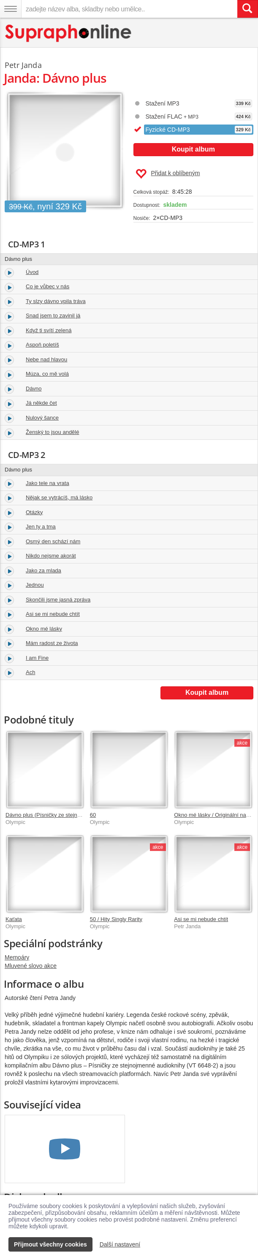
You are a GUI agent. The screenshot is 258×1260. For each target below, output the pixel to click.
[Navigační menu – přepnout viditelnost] (10, 9)
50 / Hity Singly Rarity (116, 919)
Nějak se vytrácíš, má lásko (59, 497)
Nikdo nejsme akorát (51, 556)
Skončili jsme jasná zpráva (58, 599)
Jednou (35, 585)
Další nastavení (120, 1244)
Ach (30, 672)
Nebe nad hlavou (46, 359)
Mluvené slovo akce (31, 965)
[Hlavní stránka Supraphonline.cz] (68, 33)
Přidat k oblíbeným (168, 174)
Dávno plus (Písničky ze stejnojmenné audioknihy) (66, 815)
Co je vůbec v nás (47, 286)
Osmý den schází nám (53, 541)
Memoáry (17, 957)
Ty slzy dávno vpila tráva (56, 301)
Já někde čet (41, 403)
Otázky (34, 512)
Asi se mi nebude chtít (53, 614)
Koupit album (193, 149)
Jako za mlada (43, 570)
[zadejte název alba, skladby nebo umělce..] (129, 9)
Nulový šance (42, 418)
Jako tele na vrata (47, 483)
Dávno (34, 388)
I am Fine (37, 658)
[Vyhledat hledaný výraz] (247, 9)
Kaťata (13, 919)
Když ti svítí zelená (48, 330)
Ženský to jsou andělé (52, 432)
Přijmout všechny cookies (50, 1244)
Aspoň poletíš (42, 344)
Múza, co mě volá (47, 374)
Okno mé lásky (44, 629)
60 (93, 815)
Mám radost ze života (52, 643)
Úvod (32, 272)
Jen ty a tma (41, 526)
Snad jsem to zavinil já (53, 315)
